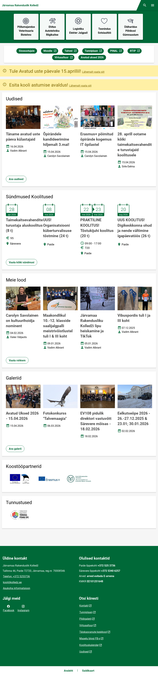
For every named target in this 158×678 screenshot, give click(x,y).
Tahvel (71, 51)
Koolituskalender (89, 645)
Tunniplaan (94, 51)
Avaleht (68, 670)
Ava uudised (16, 179)
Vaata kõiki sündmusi (21, 262)
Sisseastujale (27, 50)
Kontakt (83, 605)
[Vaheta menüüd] (153, 5)
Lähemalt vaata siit (93, 71)
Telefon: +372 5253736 (16, 576)
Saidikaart (88, 670)
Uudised (84, 651)
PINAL (117, 51)
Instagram (23, 608)
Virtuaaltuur (64, 58)
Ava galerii (15, 448)
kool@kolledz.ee (12, 582)
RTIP (136, 51)
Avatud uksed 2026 (92, 57)
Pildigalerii (85, 618)
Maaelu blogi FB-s (89, 638)
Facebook (8, 608)
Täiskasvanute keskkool (93, 631)
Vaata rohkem (17, 360)
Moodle (50, 51)
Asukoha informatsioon (16, 588)
